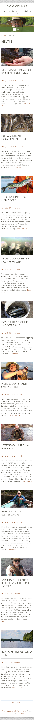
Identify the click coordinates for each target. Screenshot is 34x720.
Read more (18, 167)
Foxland (22, 713)
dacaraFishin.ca (17, 6)
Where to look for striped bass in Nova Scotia (15, 260)
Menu (19, 29)
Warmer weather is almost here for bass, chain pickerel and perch (16, 583)
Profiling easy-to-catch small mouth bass (14, 385)
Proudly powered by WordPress (14, 711)
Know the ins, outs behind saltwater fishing (14, 324)
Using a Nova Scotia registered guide (11, 513)
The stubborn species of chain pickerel (14, 199)
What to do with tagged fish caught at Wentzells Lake (16, 71)
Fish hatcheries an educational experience (13, 137)
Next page (16, 702)
